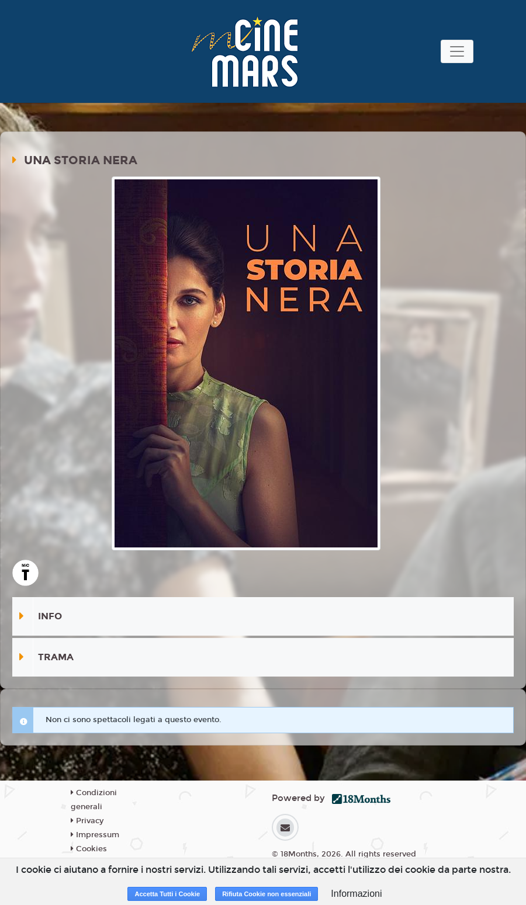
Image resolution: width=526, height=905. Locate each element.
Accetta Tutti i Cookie (167, 893)
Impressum (95, 835)
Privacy (87, 821)
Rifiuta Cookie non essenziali (266, 893)
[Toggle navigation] (457, 51)
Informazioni (356, 894)
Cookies (89, 849)
